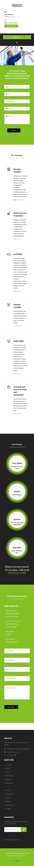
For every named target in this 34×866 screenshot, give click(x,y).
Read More (21, 199)
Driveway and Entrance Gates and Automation (20, 391)
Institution (18, 254)
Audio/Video (19, 341)
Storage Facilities (17, 170)
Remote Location (17, 306)
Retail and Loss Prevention (20, 214)
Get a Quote (11, 26)
